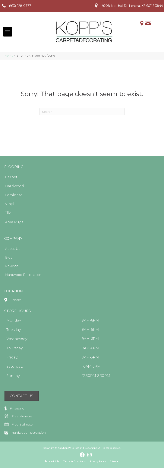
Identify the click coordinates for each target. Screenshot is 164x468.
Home (8, 55)
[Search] (82, 111)
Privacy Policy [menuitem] (98, 461)
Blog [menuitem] (9, 257)
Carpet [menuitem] (11, 177)
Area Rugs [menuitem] (14, 222)
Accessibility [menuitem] (52, 461)
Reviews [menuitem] (11, 266)
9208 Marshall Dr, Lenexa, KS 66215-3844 (132, 6)
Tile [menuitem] (8, 213)
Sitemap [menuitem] (114, 461)
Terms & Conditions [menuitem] (74, 461)
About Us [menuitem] (12, 249)
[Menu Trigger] (7, 32)
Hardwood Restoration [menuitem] (23, 275)
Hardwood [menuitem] (14, 186)
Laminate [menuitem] (13, 195)
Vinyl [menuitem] (9, 204)
